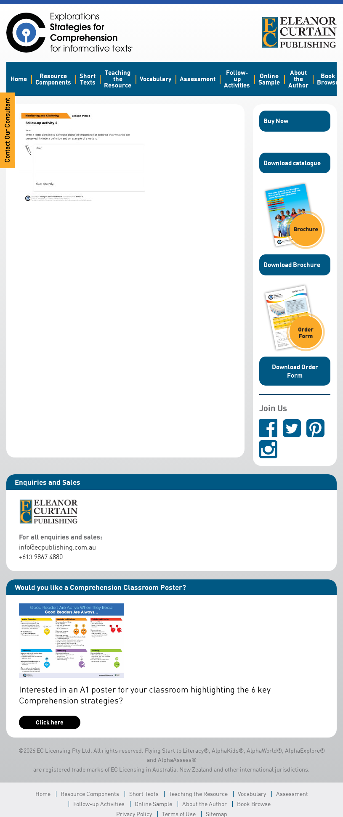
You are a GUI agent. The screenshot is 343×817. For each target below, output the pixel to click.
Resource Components (53, 79)
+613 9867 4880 (41, 557)
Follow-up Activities (237, 79)
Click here (50, 722)
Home (19, 78)
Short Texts (88, 79)
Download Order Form (295, 371)
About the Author (298, 79)
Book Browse (328, 79)
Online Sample (269, 79)
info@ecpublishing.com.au (57, 547)
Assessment (197, 78)
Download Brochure (291, 264)
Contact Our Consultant (7, 130)
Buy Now (275, 120)
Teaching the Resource (117, 79)
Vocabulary (155, 78)
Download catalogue (292, 163)
